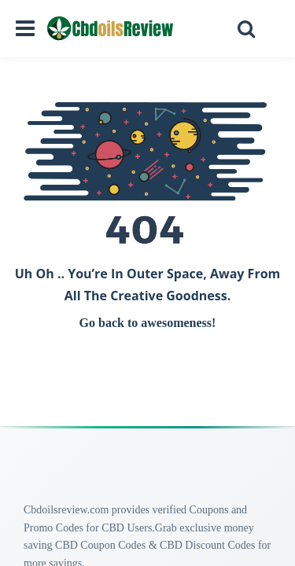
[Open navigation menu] (25, 28)
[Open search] (246, 28)
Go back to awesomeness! (147, 322)
